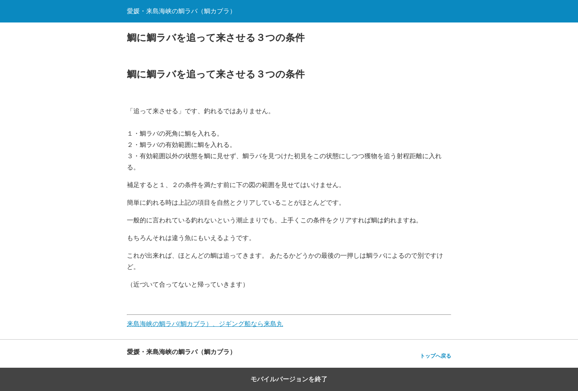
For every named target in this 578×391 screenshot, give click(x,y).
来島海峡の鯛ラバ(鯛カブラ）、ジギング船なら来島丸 (205, 323)
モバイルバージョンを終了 (289, 379)
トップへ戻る (435, 356)
